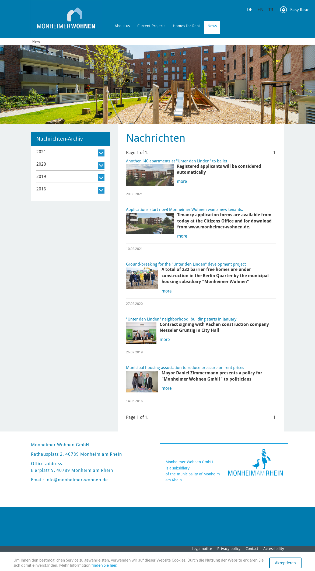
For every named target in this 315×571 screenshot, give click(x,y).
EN (260, 9)
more (182, 181)
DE (250, 9)
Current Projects (151, 26)
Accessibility (273, 548)
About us (122, 26)
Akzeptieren (285, 562)
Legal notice (202, 548)
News (212, 26)
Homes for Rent (186, 26)
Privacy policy (228, 548)
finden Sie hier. (104, 565)
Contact (252, 548)
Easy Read (300, 9)
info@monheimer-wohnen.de (77, 479)
